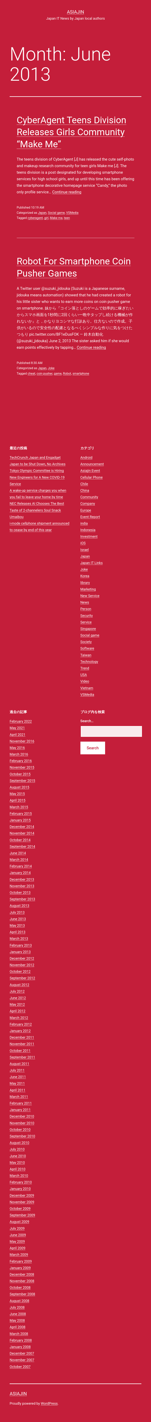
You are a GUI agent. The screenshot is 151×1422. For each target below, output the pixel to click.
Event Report (90, 517)
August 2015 (19, 787)
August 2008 (19, 1301)
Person (85, 609)
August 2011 (19, 1064)
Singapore (88, 629)
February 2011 (21, 1103)
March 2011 (19, 1097)
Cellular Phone (91, 477)
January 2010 (20, 1189)
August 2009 (19, 1222)
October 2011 (20, 1051)
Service (86, 622)
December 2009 (22, 1195)
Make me (56, 218)
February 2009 (21, 1261)
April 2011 (17, 1090)
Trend (84, 668)
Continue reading (66, 192)
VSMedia (72, 213)
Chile (84, 484)
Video (84, 681)
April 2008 (17, 1327)
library (85, 583)
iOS (83, 543)
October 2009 (20, 1209)
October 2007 (20, 1367)
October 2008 (20, 1287)
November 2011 (22, 1044)
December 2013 (22, 879)
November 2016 (22, 741)
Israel (84, 550)
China (84, 490)
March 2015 (19, 807)
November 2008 (22, 1281)
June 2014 (18, 853)
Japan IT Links (91, 563)
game (58, 373)
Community (89, 497)
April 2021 (17, 735)
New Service (90, 596)
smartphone (81, 373)
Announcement (92, 464)
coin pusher (44, 373)
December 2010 (22, 1116)
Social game (56, 213)
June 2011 (18, 1077)
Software (87, 648)
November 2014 (22, 833)
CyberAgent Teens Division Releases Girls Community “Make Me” (71, 132)
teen (67, 218)
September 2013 (22, 899)
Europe (85, 510)
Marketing (88, 589)
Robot (67, 373)
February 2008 (21, 1340)
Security (86, 616)
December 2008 (22, 1274)
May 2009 (17, 1241)
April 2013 (17, 932)
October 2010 (20, 1130)
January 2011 (20, 1110)
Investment (89, 536)
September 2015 (22, 781)
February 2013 (21, 945)
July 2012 (17, 991)
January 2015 (20, 820)
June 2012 (18, 998)
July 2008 (17, 1307)
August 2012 (19, 985)
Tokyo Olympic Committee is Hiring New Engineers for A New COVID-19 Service (37, 477)
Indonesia (87, 530)
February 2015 (21, 814)
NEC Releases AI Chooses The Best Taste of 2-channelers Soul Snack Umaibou (37, 510)
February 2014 (21, 866)
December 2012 (22, 958)
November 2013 (22, 886)
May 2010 (17, 1162)
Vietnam (86, 688)
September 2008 (22, 1294)
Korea (84, 576)
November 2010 (22, 1123)
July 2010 (17, 1149)
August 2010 (19, 1143)
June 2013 (18, 919)
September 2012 (22, 978)
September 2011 (22, 1057)
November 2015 (22, 767)
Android (86, 457)
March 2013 (19, 939)
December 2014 (22, 827)
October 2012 (20, 971)
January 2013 (20, 952)
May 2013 (17, 925)
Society (86, 642)
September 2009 (22, 1215)
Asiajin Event (90, 471)
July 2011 (17, 1070)
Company (87, 503)
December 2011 (22, 1037)
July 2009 (17, 1228)
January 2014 (20, 873)
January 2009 (20, 1268)
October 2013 (20, 892)
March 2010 (19, 1176)
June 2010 (18, 1156)
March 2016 (19, 754)
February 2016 (21, 761)
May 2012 (17, 1004)
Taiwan (85, 655)
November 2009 (22, 1202)
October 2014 (20, 840)
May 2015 (17, 794)
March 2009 (19, 1255)
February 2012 (21, 1024)
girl (46, 218)
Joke (51, 368)
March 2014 (19, 860)
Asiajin (75, 12)
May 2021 (17, 728)
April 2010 (17, 1169)
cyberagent (35, 218)
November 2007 (22, 1360)
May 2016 (17, 748)
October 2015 (20, 774)
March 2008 (19, 1334)
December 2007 (22, 1353)
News (84, 602)
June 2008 (18, 1314)
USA (83, 675)
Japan (42, 213)
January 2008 (20, 1347)
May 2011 (17, 1083)
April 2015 (17, 800)
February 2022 (21, 721)
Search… (87, 721)
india (84, 523)
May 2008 (17, 1320)
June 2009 (18, 1235)
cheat (31, 373)
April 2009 (17, 1248)
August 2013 (19, 906)
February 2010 (21, 1182)
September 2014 (22, 846)
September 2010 (22, 1136)
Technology (89, 662)
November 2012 (22, 965)
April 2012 (17, 1011)
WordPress (49, 1403)
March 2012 (19, 1018)
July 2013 (17, 912)
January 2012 (20, 1031)
